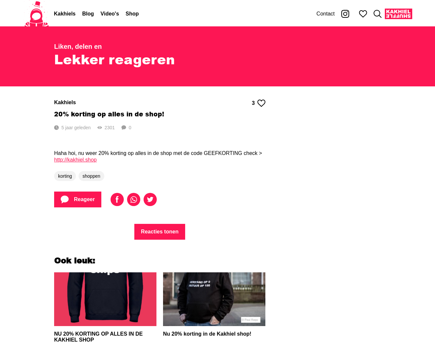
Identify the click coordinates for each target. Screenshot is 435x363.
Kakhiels (65, 13)
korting (65, 176)
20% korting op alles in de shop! (109, 113)
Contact (326, 13)
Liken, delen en (78, 46)
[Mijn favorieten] (363, 14)
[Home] (36, 14)
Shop (132, 13)
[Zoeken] (377, 14)
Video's (110, 13)
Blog (88, 13)
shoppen (91, 176)
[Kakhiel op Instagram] (345, 14)
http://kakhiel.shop (75, 160)
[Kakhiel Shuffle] (398, 14)
